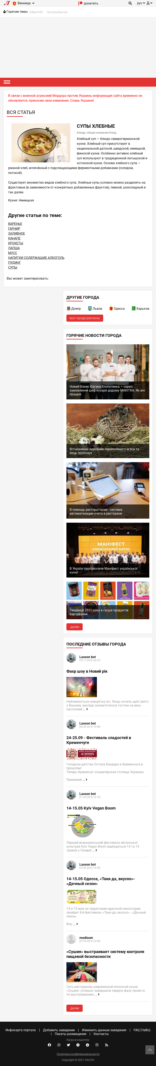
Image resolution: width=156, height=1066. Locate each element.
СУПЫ (12, 267)
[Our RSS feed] (106, 1045)
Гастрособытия (57, 12)
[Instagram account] (58, 1045)
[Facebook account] (49, 1045)
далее (74, 627)
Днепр (76, 309)
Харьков (142, 309)
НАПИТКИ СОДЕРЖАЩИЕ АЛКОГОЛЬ (36, 258)
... (85, 709)
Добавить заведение (59, 1030)
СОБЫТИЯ (36, 12)
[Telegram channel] (87, 1045)
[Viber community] (97, 1045)
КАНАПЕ (14, 238)
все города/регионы (85, 318)
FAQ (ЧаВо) (142, 1030)
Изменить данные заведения (104, 1030)
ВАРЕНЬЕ (15, 224)
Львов (97, 309)
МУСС (12, 253)
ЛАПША (14, 248)
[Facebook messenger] (78, 1045)
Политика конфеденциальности (78, 1054)
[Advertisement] (78, 47)
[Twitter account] (68, 1045)
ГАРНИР (14, 229)
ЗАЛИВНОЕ (16, 233)
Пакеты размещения (70, 1034)
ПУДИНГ (14, 263)
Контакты (101, 1034)
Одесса (119, 309)
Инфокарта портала (20, 1030)
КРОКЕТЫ (15, 243)
